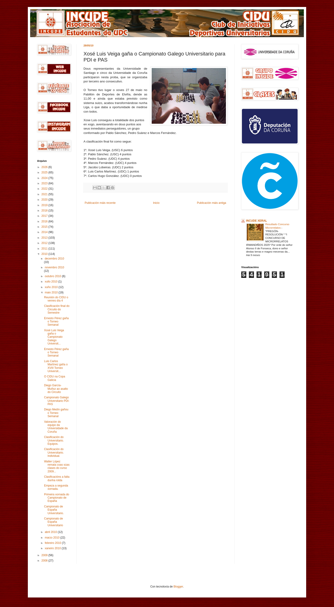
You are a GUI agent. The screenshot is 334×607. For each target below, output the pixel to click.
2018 (45, 210)
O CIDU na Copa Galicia (54, 378)
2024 (45, 178)
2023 (45, 183)
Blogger (178, 586)
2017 (45, 215)
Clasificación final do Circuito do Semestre (56, 309)
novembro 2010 (54, 267)
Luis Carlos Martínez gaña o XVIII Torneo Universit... (56, 366)
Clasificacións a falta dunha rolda (56, 478)
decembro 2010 (54, 258)
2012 (45, 243)
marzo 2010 (52, 537)
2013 (45, 237)
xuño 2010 (51, 287)
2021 (45, 194)
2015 (45, 226)
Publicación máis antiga (211, 202)
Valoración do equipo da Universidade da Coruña (56, 426)
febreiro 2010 (53, 543)
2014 (45, 232)
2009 (45, 555)
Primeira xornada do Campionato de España (56, 498)
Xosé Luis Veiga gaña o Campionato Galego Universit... (54, 337)
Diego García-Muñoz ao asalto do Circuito (56, 389)
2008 (45, 560)
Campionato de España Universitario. (54, 510)
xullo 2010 (51, 281)
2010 (45, 254)
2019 (45, 205)
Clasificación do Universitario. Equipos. (54, 440)
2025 (45, 172)
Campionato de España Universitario (53, 522)
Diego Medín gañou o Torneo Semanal (56, 413)
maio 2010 (51, 292)
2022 (45, 188)
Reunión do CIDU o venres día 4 (56, 299)
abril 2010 (51, 532)
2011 (45, 248)
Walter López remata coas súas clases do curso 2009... (57, 466)
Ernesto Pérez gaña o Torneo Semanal (56, 322)
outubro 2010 (53, 276)
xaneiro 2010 (53, 548)
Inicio (156, 202)
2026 (45, 167)
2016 (45, 221)
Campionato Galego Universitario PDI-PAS (56, 401)
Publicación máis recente (100, 202)
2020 (45, 199)
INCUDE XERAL (256, 220)
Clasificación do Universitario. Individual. (54, 453)
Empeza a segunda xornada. (56, 487)
